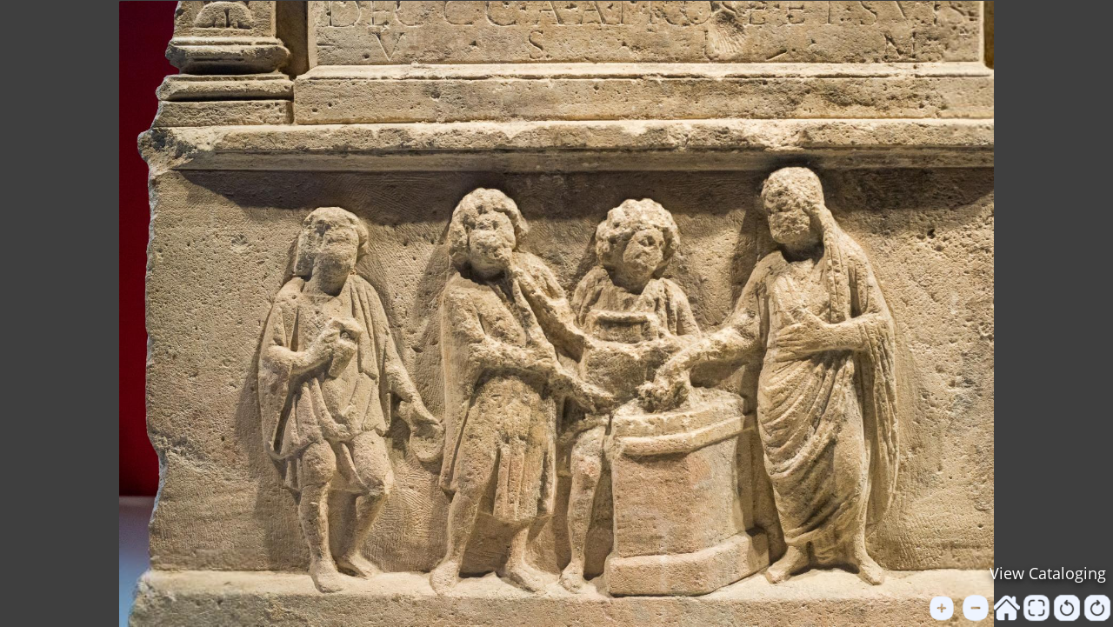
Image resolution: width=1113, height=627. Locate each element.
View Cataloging (1048, 573)
